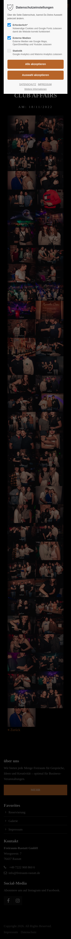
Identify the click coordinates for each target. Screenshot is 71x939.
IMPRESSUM (45, 84)
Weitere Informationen (35, 89)
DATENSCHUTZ (27, 84)
